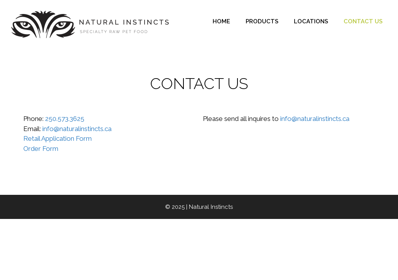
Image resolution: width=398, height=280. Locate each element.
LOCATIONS (311, 21)
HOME (221, 21)
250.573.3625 (64, 118)
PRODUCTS (262, 21)
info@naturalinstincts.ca (77, 129)
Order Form (40, 148)
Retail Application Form (57, 138)
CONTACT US (363, 21)
